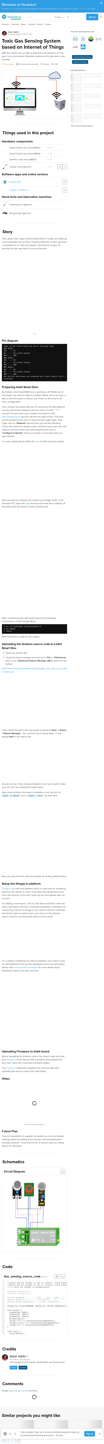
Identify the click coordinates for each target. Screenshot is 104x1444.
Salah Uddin (13, 32)
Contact (23, 1367)
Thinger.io (7, 888)
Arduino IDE (15, 181)
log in (11, 1390)
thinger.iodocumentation (26, 967)
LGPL (31, 34)
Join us (82, 8)
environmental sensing (82, 57)
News (23, 24)
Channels (15, 24)
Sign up (92, 17)
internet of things (80, 62)
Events (40, 24)
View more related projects (82, 126)
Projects (5, 24)
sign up (21, 1390)
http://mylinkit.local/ (11, 416)
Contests (31, 24)
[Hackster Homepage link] (11, 17)
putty (28, 503)
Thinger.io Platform (18, 189)
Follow (13, 1367)
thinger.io (11, 1059)
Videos (48, 24)
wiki (37, 441)
